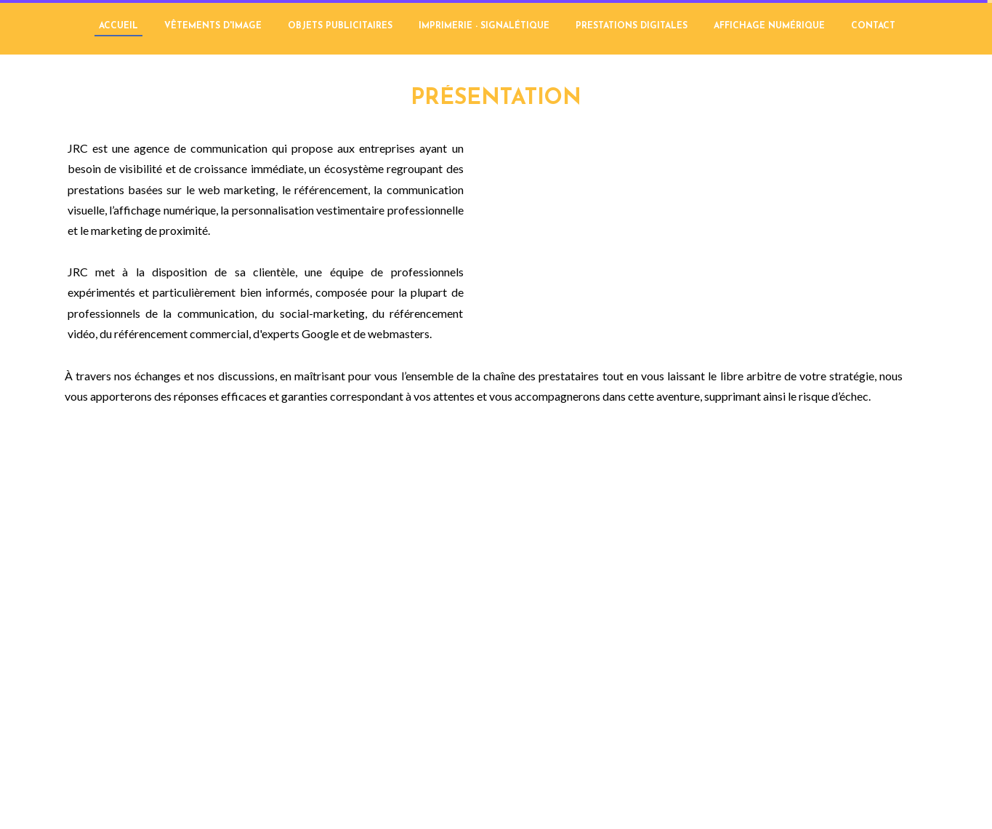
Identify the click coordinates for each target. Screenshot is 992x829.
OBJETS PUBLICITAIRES (340, 26)
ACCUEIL (118, 26)
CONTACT (873, 26)
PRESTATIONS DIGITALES (631, 26)
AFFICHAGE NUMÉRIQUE (769, 26)
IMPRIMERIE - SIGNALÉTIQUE (484, 26)
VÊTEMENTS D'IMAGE (213, 26)
